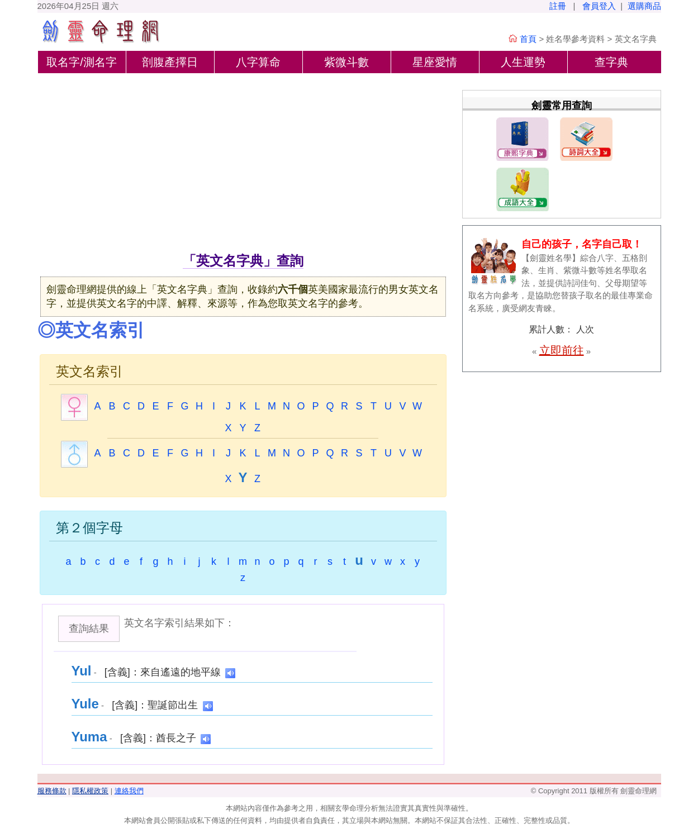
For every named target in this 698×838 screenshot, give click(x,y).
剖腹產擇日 (170, 62)
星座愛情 (434, 62)
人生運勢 (523, 62)
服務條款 (52, 791)
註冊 (557, 6)
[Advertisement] (243, 167)
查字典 (611, 62)
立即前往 (561, 350)
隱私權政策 (90, 791)
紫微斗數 (346, 62)
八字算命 (258, 62)
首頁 (528, 39)
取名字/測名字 (81, 62)
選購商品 (644, 6)
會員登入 (599, 6)
